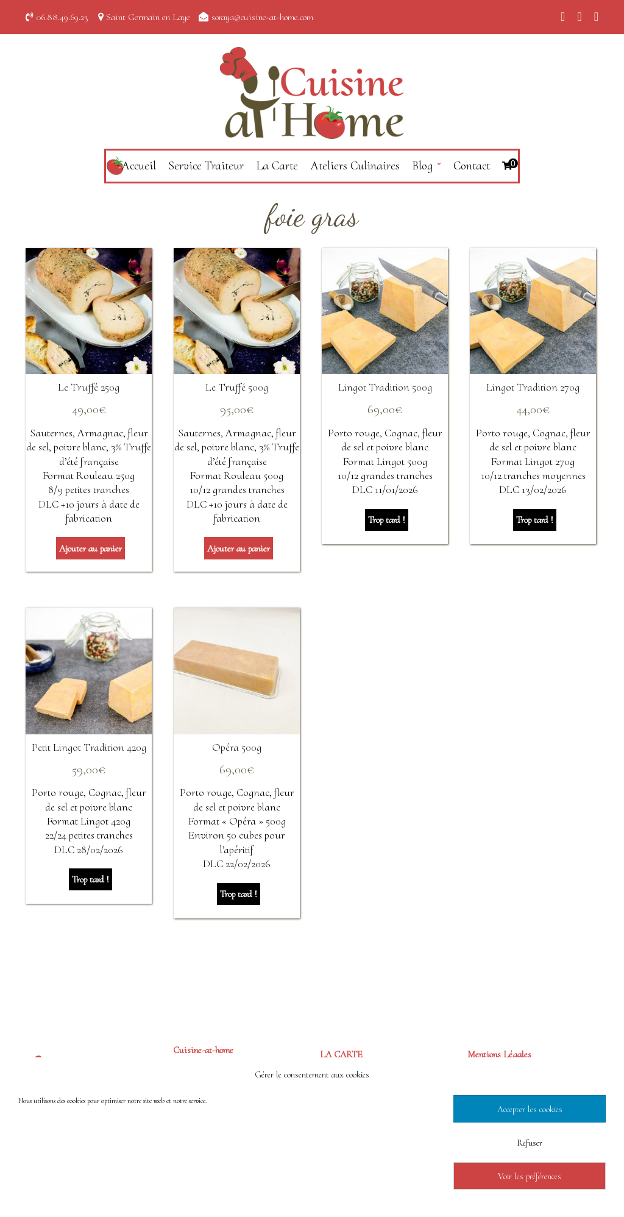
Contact (471, 166)
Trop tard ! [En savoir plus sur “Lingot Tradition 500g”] (386, 520)
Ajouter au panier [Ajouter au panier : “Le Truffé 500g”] (238, 548)
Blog (422, 166)
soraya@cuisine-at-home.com (262, 17)
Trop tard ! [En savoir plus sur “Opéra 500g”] (238, 894)
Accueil (138, 166)
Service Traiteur (206, 166)
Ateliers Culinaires (355, 166)
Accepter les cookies (529, 1109)
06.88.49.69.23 (62, 17)
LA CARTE (341, 1054)
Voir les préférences (529, 1176)
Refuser (529, 1142)
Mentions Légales (499, 1054)
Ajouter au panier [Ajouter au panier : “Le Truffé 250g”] (90, 548)
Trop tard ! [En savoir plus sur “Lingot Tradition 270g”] (534, 520)
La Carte (277, 166)
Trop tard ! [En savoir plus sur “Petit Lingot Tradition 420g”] (90, 879)
